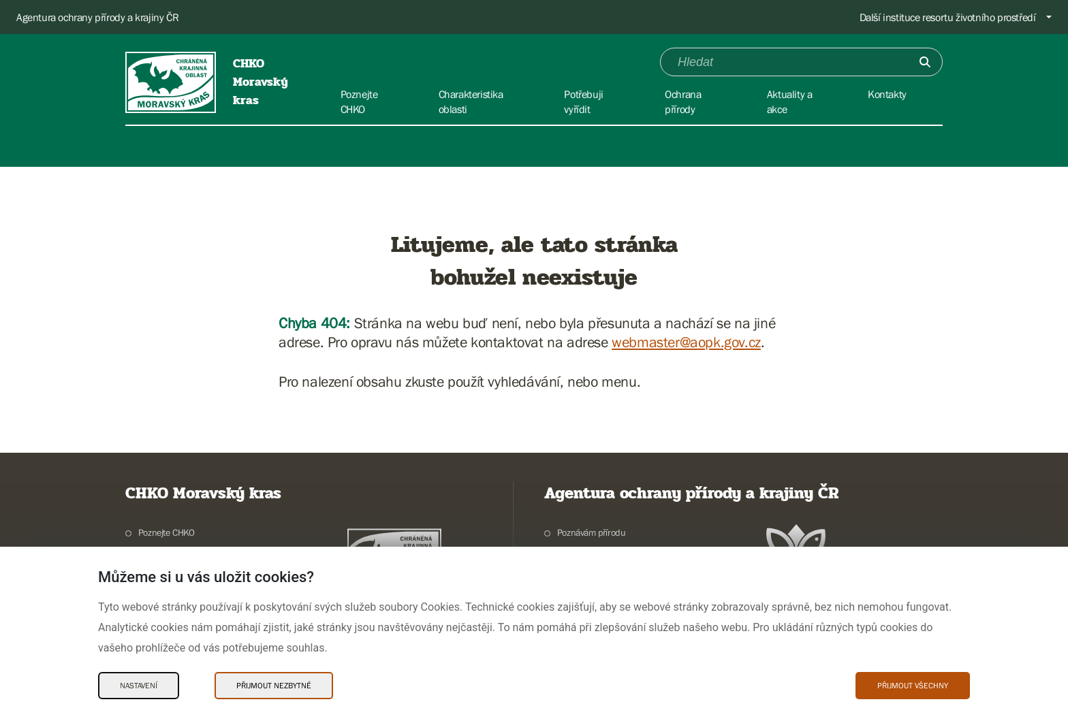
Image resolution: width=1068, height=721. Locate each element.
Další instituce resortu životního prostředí (948, 17)
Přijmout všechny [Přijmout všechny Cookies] (912, 685)
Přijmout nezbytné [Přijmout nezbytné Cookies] (273, 685)
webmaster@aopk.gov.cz (686, 342)
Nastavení (138, 685)
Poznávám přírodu (591, 532)
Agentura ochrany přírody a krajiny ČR (97, 17)
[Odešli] (925, 62)
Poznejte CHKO (166, 532)
